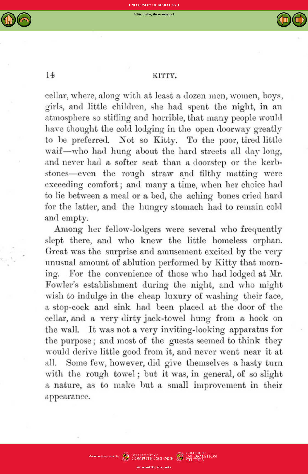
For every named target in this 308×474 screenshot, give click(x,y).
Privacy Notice (164, 467)
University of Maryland (154, 5)
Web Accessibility (146, 467)
